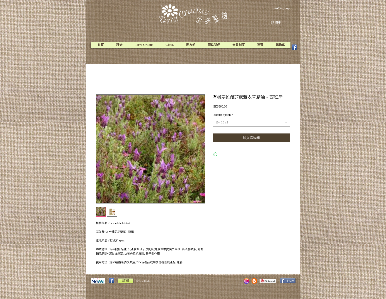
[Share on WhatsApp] (215, 154)
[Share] (287, 280)
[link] (280, 22)
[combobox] (251, 122)
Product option (223, 114)
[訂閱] (125, 280)
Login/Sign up (280, 8)
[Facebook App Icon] (294, 47)
